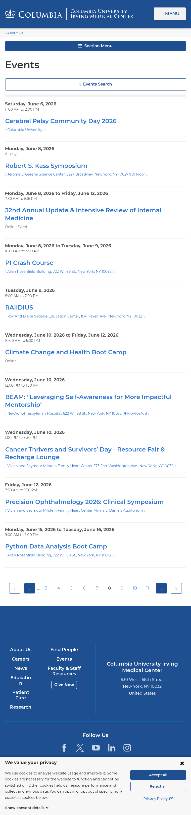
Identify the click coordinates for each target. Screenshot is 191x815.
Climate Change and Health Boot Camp (60, 344)
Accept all (158, 781)
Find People (64, 641)
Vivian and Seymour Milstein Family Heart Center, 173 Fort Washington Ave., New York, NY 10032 (84, 458)
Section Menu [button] (95, 46)
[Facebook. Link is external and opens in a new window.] (64, 734)
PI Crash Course (28, 255)
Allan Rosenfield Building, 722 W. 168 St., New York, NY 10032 (57, 264)
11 (148, 580)
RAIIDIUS (18, 299)
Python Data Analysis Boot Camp (52, 538)
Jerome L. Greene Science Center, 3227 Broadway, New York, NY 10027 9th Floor (71, 174)
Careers (20, 651)
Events (63, 651)
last (177, 580)
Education (20, 670)
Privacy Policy (158, 805)
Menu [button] (173, 13)
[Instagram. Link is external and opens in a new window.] (127, 734)
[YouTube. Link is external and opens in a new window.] (96, 734)
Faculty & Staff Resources (64, 663)
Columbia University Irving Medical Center (66, 613)
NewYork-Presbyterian (125, 615)
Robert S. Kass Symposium (44, 165)
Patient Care (20, 682)
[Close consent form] (182, 769)
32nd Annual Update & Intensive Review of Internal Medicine (90, 210)
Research (20, 694)
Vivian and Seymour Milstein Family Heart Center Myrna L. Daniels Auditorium (68, 503)
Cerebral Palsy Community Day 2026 (57, 121)
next (162, 580)
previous (28, 580)
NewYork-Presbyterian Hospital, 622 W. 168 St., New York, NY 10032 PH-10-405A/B (73, 406)
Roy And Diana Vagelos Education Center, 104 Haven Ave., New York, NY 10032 (71, 309)
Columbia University (24, 130)
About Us (14, 33)
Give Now (64, 677)
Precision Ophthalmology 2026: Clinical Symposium (79, 494)
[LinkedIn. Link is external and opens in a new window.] (111, 734)
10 (135, 580)
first (13, 580)
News (20, 660)
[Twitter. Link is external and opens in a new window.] (80, 734)
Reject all (158, 792)
